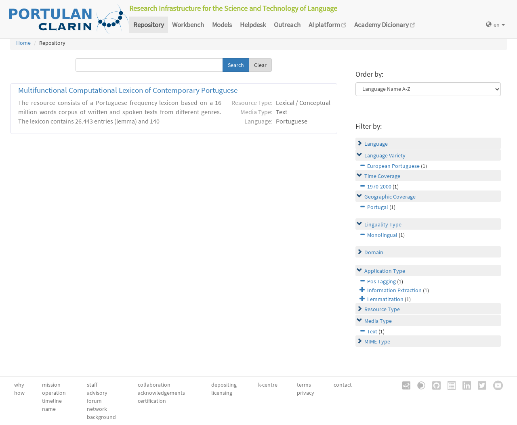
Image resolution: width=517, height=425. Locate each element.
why (19, 384)
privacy (305, 392)
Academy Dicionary (384, 24)
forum (94, 400)
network (97, 408)
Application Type (384, 270)
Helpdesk (253, 24)
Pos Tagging (381, 281)
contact (343, 384)
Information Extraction (394, 290)
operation (54, 392)
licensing (221, 392)
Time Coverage (382, 176)
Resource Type (382, 309)
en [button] (495, 24)
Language (376, 143)
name (49, 408)
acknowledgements (161, 392)
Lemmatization (385, 299)
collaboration (154, 384)
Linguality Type (382, 224)
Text (372, 331)
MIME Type (377, 341)
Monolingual (382, 235)
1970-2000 (379, 186)
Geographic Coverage (390, 196)
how (19, 392)
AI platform (327, 24)
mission (51, 384)
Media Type (378, 321)
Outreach (287, 24)
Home (23, 42)
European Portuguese (393, 166)
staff (92, 384)
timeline (52, 400)
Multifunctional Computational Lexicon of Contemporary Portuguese (127, 90)
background (101, 417)
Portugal (377, 207)
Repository (148, 24)
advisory (97, 392)
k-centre (267, 384)
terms (304, 384)
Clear (260, 65)
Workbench (188, 24)
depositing (224, 384)
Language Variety (385, 155)
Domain (373, 252)
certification (152, 400)
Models (222, 24)
